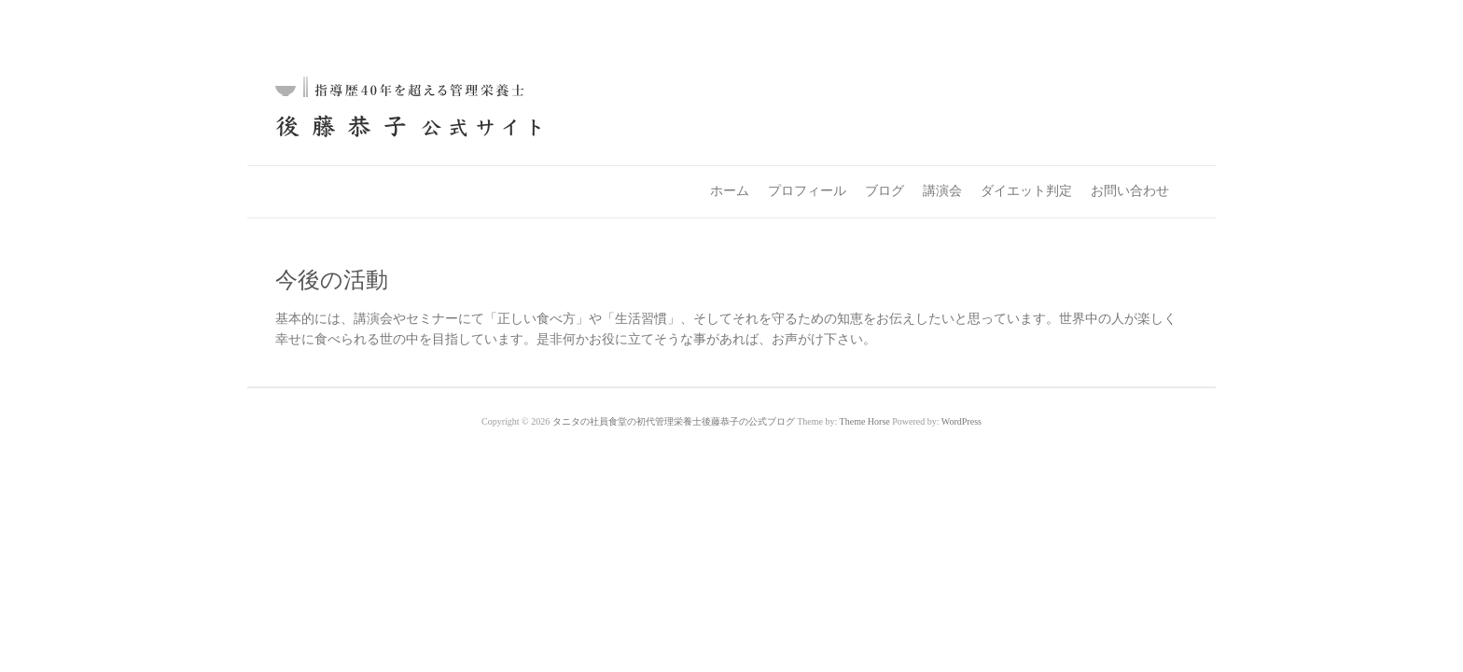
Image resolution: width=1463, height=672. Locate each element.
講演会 (942, 191)
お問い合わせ (1130, 191)
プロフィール (807, 191)
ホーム (729, 191)
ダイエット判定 (1026, 191)
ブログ (884, 191)
